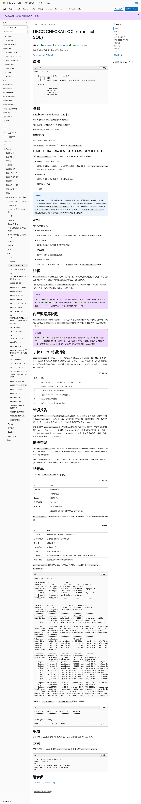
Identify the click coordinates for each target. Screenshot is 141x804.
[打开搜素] (132, 3)
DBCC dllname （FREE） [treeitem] (18, 311)
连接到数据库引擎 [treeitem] (12, 60)
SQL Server (51, 24)
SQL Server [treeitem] (8, 36)
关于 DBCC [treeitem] (13, 261)
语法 (116, 28)
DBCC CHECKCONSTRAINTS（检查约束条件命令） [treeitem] (18, 276)
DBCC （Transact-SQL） (46, 783)
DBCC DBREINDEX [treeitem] (16, 307)
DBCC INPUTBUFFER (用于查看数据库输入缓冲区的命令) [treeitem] (19, 353)
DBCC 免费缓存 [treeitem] (15, 327)
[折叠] (27, 23)
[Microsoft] (4, 3)
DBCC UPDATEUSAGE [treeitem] (17, 416)
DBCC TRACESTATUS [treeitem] (17, 412)
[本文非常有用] (129, 62)
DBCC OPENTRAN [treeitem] (16, 360)
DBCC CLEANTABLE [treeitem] (16, 299)
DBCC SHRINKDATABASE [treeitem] (18, 385)
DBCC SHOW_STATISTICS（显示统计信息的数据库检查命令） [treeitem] (18, 374)
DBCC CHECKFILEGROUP (84, 299)
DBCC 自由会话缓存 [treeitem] (16, 331)
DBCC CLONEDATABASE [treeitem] (18, 303)
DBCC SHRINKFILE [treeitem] (16, 389)
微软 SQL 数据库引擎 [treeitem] (13, 56)
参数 (116, 31)
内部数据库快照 (119, 37)
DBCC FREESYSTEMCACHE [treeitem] (16, 336)
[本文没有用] (132, 62)
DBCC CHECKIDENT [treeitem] (16, 291)
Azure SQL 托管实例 (79, 45)
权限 (116, 51)
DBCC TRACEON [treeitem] (15, 401)
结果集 (116, 48)
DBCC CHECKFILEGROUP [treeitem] (18, 287)
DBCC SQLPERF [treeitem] (15, 393)
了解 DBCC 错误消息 (121, 40)
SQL (42, 24)
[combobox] (15, 27)
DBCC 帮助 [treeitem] (13, 342)
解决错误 (117, 46)
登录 (136, 3)
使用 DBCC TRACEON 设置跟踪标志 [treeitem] (18, 406)
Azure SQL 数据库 (61, 45)
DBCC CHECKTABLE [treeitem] (16, 295)
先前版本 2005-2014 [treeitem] (11, 44)
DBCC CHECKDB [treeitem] (15, 283)
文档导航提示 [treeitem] (9, 40)
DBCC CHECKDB (65, 299)
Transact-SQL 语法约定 (44, 55)
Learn (35, 24)
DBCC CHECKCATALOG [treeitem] (17, 270)
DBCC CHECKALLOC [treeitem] (17, 266)
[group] (70, 637)
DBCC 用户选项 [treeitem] (15, 420)
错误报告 (117, 43)
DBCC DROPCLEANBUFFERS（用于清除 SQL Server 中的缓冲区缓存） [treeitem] (19, 319)
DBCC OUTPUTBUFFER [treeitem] (17, 363)
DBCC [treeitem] (12, 258)
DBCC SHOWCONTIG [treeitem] (17, 381)
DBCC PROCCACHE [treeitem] (16, 368)
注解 (116, 34)
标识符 (53, 129)
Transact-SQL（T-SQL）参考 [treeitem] (18, 201)
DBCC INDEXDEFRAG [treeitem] (17, 346)
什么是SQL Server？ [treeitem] (13, 52)
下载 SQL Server (131, 9)
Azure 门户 (118, 9)
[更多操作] (106, 24)
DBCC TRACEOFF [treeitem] (15, 397)
